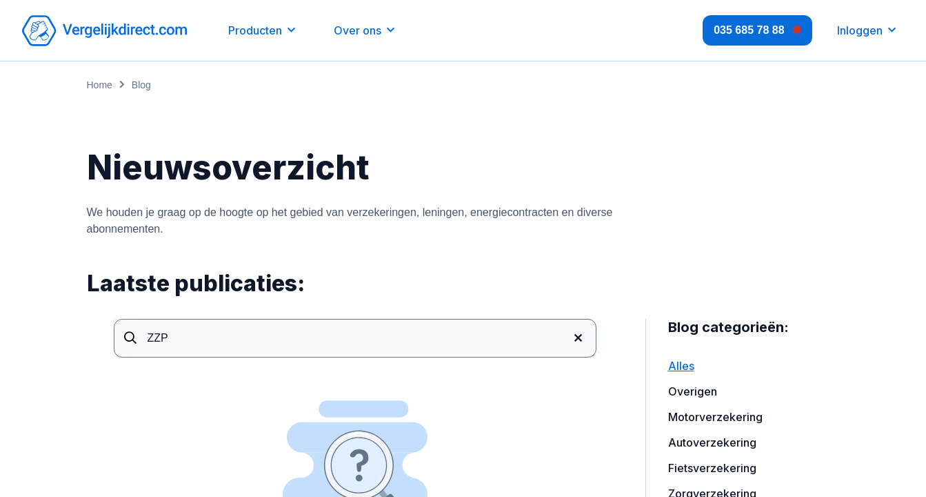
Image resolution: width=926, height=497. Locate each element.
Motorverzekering (715, 417)
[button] (261, 30)
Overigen (692, 391)
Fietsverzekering (712, 468)
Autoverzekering (712, 442)
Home (99, 84)
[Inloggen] (866, 30)
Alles (681, 366)
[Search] (130, 338)
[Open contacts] (757, 30)
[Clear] (578, 338)
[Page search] (355, 338)
